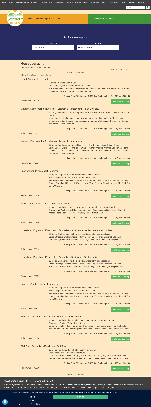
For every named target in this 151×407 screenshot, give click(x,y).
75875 (36, 368)
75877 (36, 308)
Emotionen (95, 2)
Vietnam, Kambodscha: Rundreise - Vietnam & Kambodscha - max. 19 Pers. (60, 108)
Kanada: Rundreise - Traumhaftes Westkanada (45, 203)
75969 (36, 195)
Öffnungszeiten (113, 2)
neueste (42, 75)
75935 (36, 133)
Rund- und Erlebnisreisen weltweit (77, 2)
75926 (36, 222)
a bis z (33, 75)
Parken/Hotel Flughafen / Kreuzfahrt (27, 2)
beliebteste (48, 75)
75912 (36, 249)
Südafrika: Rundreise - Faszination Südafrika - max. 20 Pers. (52, 316)
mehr (128, 400)
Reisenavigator (97, 19)
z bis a (37, 75)
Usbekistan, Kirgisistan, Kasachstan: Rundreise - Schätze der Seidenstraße (59, 257)
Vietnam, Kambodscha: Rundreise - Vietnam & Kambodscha (51, 141)
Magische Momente (37, 19)
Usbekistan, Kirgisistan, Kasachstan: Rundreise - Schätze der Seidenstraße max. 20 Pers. (67, 230)
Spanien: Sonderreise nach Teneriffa (39, 171)
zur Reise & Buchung (120, 101)
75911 (36, 276)
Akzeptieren (80, 400)
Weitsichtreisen (7, 2)
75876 (36, 338)
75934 (36, 163)
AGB (51, 381)
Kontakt (109, 19)
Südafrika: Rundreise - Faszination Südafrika (43, 346)
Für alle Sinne (53, 19)
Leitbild (104, 2)
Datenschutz (42, 381)
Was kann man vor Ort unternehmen (52, 2)
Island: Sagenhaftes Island (34, 79)
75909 (36, 101)
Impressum (31, 381)
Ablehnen (32, 400)
